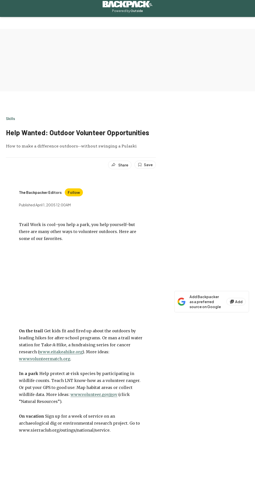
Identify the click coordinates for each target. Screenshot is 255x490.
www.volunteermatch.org (44, 358)
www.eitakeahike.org (60, 351)
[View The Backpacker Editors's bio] (40, 192)
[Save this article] (145, 165)
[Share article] (119, 165)
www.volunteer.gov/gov (93, 394)
